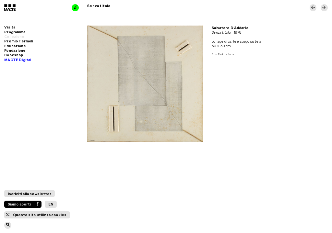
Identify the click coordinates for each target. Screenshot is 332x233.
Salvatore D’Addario (230, 28)
